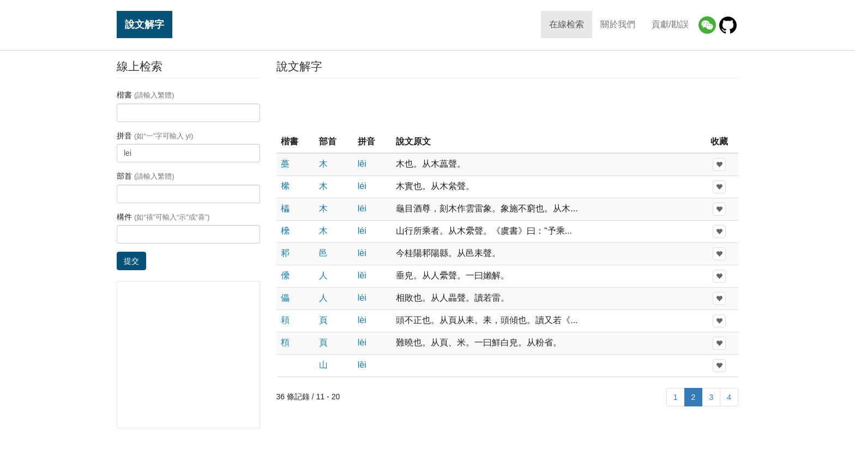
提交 (131, 261)
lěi (362, 163)
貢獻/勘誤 (670, 24)
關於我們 (617, 24)
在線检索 (566, 24)
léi (362, 186)
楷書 (145, 94)
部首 (145, 176)
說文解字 (144, 24)
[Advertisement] (507, 105)
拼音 (155, 135)
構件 (163, 216)
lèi (362, 253)
